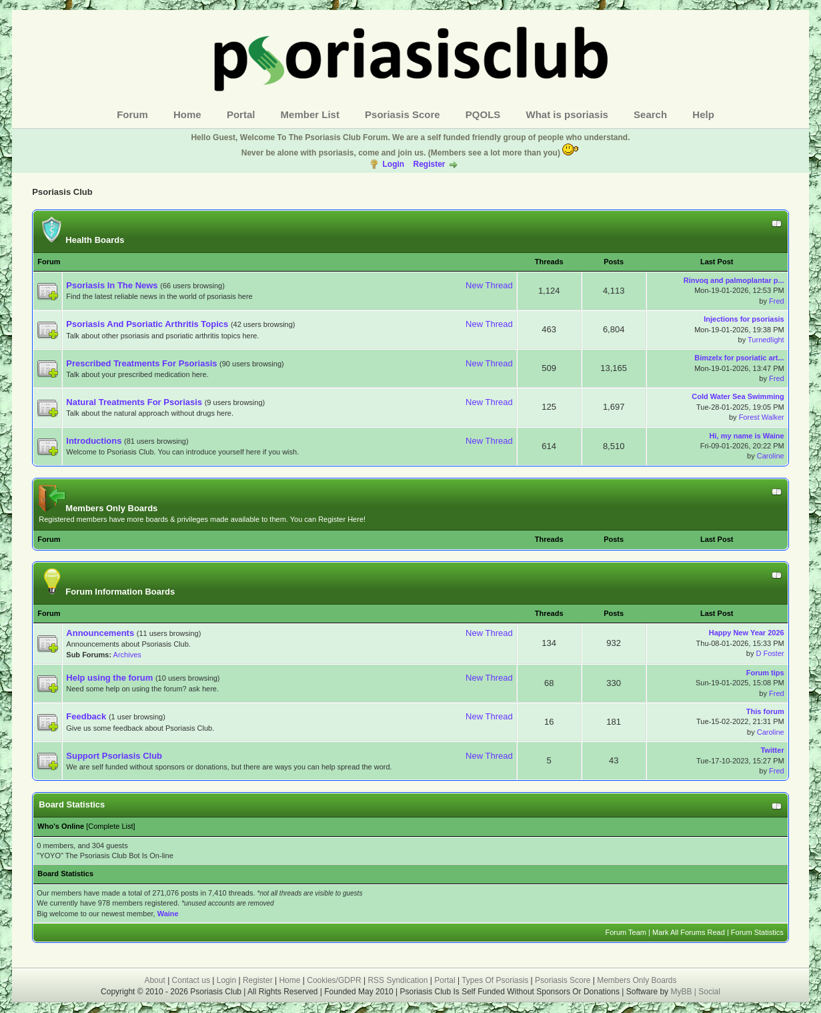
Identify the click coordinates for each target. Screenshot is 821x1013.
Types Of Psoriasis (495, 980)
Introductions (93, 441)
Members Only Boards (98, 508)
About (154, 980)
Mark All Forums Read (688, 932)
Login (393, 164)
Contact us (191, 980)
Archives (127, 655)
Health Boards (81, 240)
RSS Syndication (397, 980)
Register (429, 164)
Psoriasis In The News (111, 285)
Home (187, 114)
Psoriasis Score (402, 114)
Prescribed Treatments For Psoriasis (141, 363)
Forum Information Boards (107, 592)
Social (709, 991)
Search (650, 114)
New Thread (489, 285)
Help (703, 114)
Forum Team (625, 932)
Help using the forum (109, 678)
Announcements (100, 633)
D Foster (770, 653)
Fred (776, 301)
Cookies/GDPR (334, 980)
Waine (168, 914)
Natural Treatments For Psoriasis (134, 402)
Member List (310, 114)
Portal (241, 114)
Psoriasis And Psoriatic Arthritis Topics (148, 324)
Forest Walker (761, 417)
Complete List (110, 826)
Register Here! (341, 519)
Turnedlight (766, 340)
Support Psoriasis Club (114, 756)
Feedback (86, 716)
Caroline (770, 456)
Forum (132, 114)
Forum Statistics (757, 932)
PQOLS (483, 114)
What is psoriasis (567, 114)
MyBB (682, 991)
